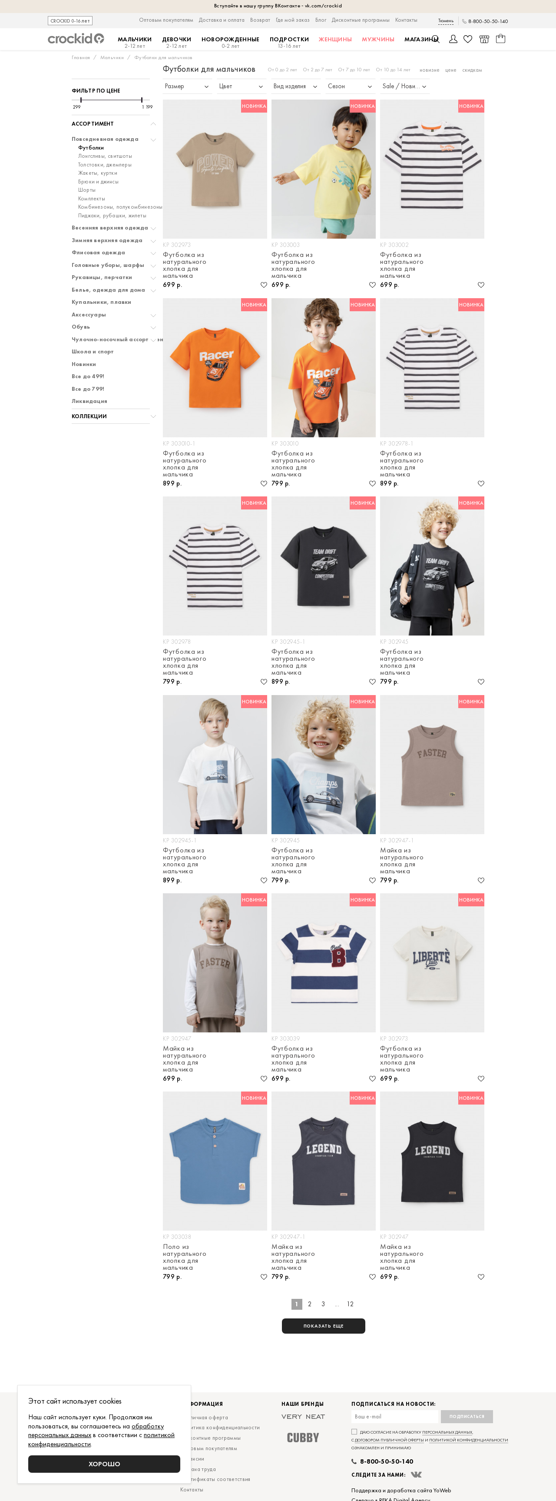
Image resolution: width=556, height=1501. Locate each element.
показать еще (324, 1326)
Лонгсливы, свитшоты (105, 156)
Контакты (406, 19)
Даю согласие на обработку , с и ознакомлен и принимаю (429, 1440)
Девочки (177, 42)
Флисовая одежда (98, 253)
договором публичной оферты (389, 1440)
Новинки (84, 364)
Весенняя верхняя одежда (110, 228)
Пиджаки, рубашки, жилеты (112, 216)
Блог (320, 19)
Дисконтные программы (361, 19)
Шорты (87, 190)
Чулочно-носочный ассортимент (119, 339)
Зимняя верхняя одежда (107, 240)
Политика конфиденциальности (220, 1427)
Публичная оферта (204, 1417)
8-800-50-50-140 (488, 21)
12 (350, 1304)
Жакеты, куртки (97, 173)
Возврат (260, 19)
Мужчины (378, 39)
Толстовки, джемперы (105, 165)
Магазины (421, 39)
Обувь (81, 327)
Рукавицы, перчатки (102, 277)
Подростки (289, 42)
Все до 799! (88, 389)
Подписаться (467, 1416)
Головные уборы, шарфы (108, 265)
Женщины (335, 39)
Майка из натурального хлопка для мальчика (402, 861)
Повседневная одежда (105, 139)
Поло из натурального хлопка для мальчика (184, 1257)
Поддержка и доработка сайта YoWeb (401, 1490)
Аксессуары (89, 315)
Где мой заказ (293, 19)
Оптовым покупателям (166, 19)
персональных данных (447, 1432)
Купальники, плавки (102, 302)
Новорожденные (230, 42)
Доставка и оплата (222, 19)
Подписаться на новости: (393, 1404)
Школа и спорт (93, 352)
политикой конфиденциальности (468, 1440)
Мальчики (134, 42)
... (337, 1304)
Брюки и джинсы (98, 182)
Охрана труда (198, 1469)
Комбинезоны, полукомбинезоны (120, 207)
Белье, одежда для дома (108, 290)
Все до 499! (88, 376)
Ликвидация (89, 401)
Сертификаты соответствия (215, 1479)
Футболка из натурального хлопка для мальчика (184, 265)
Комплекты (91, 199)
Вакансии (192, 1458)
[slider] (81, 100)
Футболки (91, 148)
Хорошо (104, 1463)
